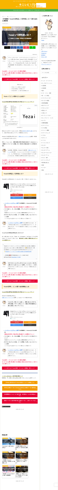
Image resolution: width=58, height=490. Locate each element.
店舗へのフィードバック (24, 133)
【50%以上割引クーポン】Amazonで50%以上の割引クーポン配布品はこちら (20, 385)
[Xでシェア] (5, 47)
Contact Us (43, 53)
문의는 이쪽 (44, 57)
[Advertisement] (20, 418)
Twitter (42, 40)
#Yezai (6, 248)
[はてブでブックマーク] (17, 47)
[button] (35, 47)
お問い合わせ (44, 51)
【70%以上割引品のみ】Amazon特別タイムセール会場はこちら (20, 379)
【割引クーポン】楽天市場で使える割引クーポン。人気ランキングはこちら (20, 398)
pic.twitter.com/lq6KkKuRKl (25, 248)
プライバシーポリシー (46, 64)
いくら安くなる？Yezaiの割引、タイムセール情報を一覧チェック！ (19, 76)
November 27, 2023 (16, 254)
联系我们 (43, 55)
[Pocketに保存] (23, 47)
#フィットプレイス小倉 (13, 248)
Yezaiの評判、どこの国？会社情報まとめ (20, 87)
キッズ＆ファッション (6, 403)
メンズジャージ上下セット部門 (11, 200)
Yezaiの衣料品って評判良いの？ (18, 85)
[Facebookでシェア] (11, 47)
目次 (18, 81)
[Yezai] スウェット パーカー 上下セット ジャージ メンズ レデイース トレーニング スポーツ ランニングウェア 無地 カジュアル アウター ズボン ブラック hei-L (23, 183)
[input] (49, 72)
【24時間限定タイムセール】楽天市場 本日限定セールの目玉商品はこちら (19, 392)
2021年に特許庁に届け (27, 128)
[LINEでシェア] (29, 47)
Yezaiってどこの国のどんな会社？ (19, 83)
